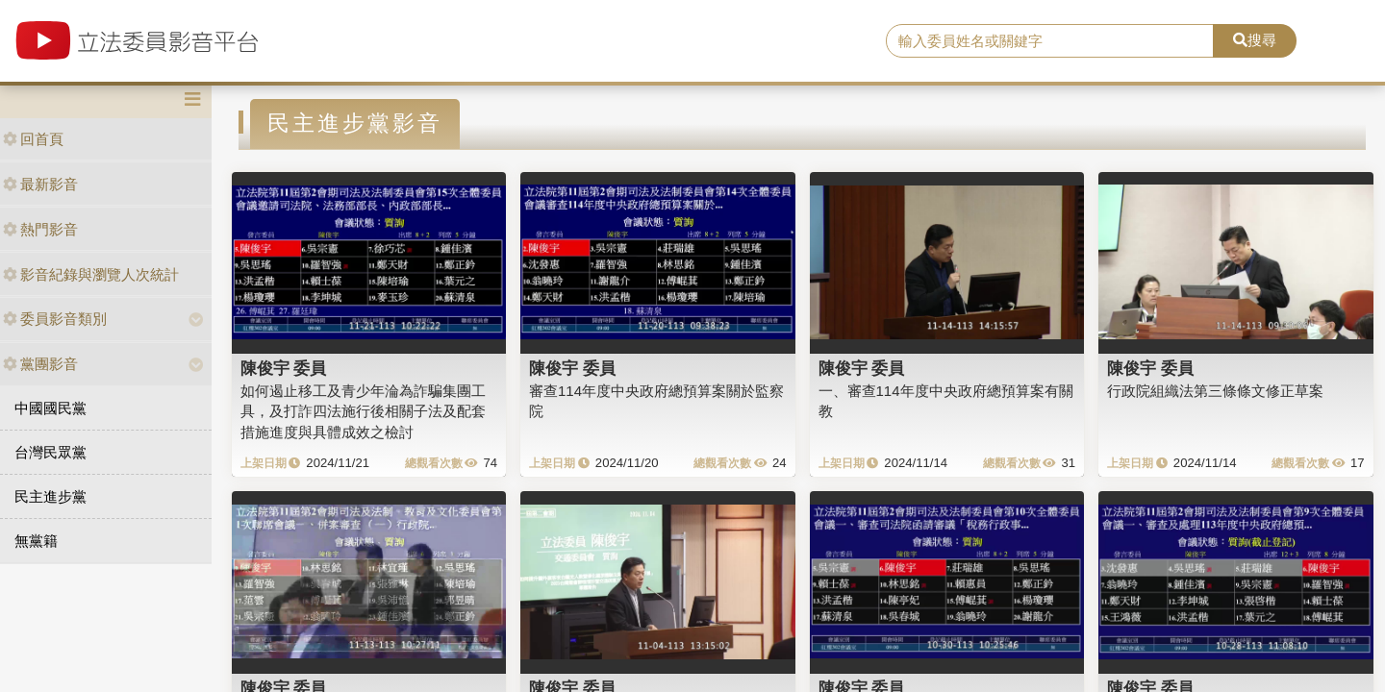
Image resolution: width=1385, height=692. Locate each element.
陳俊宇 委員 (283, 368)
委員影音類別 (55, 318)
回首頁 (33, 139)
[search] (1050, 41)
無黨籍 (36, 540)
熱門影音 (40, 229)
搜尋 (1254, 40)
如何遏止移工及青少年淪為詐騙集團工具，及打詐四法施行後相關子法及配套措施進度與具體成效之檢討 (363, 411)
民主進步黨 (50, 496)
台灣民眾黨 (50, 452)
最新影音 (40, 184)
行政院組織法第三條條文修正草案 (1215, 391)
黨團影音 (40, 364)
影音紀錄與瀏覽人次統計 (91, 274)
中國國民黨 (50, 408)
